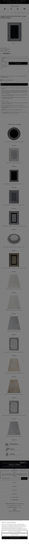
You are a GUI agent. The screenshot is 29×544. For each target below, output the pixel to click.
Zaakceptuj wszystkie (15, 537)
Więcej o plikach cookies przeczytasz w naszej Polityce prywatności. (14, 528)
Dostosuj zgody (14, 534)
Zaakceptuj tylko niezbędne (14, 531)
